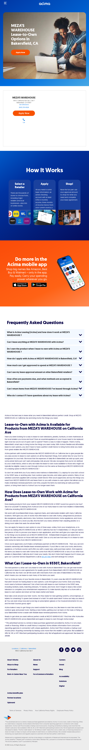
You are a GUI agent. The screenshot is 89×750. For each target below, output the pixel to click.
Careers (62, 660)
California (23, 649)
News (35, 664)
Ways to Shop (12, 664)
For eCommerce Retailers (43, 674)
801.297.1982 (46, 557)
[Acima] (44, 5)
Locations (15, 649)
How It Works (12, 660)
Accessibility (64, 676)
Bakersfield (32, 649)
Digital (61, 686)
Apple (20, 285)
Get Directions (24, 105)
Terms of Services (15, 711)
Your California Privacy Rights (45, 711)
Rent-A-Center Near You (17, 674)
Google (39, 285)
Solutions (63, 681)
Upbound (11, 702)
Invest (61, 664)
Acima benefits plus (15, 693)
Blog (61, 669)
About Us (37, 660)
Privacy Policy (28, 711)
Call (24, 120)
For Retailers (12, 669)
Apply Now (20, 52)
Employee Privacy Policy (65, 711)
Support (36, 669)
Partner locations (14, 698)
